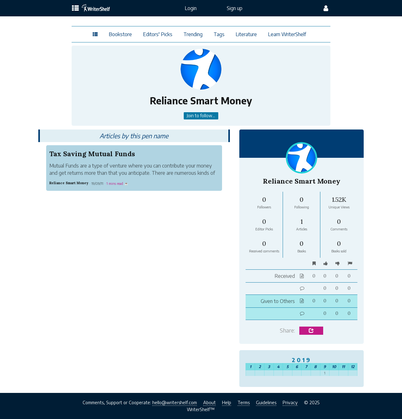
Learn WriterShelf (287, 34)
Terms (243, 402)
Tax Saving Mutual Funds (92, 153)
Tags (219, 34)
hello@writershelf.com (174, 402)
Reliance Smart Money (68, 183)
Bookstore (120, 34)
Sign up (234, 8)
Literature (246, 34)
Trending (193, 34)
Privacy (290, 402)
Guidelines (266, 402)
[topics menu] (75, 8)
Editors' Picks (157, 34)
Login (191, 8)
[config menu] (326, 8)
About (209, 402)
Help (226, 402)
